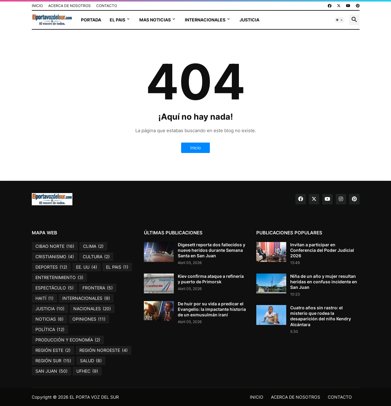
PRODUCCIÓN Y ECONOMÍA (67, 340)
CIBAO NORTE (54, 246)
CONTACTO (106, 5)
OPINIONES (88, 319)
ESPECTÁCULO (54, 288)
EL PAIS (117, 19)
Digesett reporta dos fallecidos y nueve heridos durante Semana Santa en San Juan (211, 250)
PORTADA (91, 19)
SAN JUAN (51, 371)
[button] (339, 20)
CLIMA (93, 246)
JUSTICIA (249, 19)
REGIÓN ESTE (53, 350)
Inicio (195, 147)
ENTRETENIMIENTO (59, 277)
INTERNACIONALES (205, 19)
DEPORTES (51, 267)
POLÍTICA (49, 329)
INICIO (37, 5)
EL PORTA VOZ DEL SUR (94, 397)
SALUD (91, 361)
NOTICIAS (49, 319)
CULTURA (96, 257)
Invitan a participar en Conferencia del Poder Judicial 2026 (322, 250)
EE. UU (86, 267)
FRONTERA (97, 288)
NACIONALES (92, 309)
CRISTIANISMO (54, 257)
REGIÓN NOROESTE (103, 350)
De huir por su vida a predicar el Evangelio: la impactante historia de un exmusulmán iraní (212, 309)
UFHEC (87, 371)
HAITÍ (44, 298)
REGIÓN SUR (53, 361)
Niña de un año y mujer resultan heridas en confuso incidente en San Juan (323, 282)
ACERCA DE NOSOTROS (69, 5)
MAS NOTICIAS (155, 19)
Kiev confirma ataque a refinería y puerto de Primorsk (211, 279)
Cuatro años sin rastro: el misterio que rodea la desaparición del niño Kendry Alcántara (320, 316)
